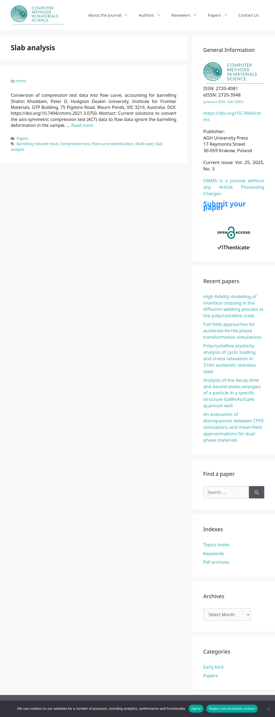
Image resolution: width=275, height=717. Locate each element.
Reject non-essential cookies (232, 709)
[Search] (256, 492)
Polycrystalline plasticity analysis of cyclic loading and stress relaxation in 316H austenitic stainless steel (229, 358)
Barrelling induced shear (37, 143)
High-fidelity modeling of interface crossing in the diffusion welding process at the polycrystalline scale (233, 306)
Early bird (213, 667)
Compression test (75, 143)
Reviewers (186, 15)
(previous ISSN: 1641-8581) (223, 101)
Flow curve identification (112, 143)
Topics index (216, 544)
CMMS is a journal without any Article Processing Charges (233, 187)
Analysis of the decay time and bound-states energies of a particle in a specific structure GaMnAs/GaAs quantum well (232, 393)
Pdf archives (216, 562)
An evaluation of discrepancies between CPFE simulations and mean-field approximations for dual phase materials (233, 427)
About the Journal (111, 15)
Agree (196, 709)
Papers (220, 15)
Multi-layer (144, 143)
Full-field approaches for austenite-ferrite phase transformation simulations (232, 330)
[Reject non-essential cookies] (268, 708)
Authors (152, 15)
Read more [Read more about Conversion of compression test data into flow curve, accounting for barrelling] (82, 125)
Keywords (213, 553)
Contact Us (248, 15)
